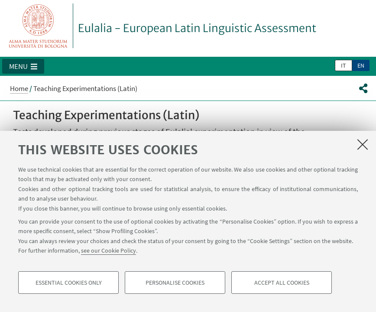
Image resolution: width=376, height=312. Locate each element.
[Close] (363, 144)
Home (19, 88)
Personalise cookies (175, 282)
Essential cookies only (69, 282)
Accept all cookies (281, 282)
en (360, 65)
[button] (23, 66)
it (343, 65)
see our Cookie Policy (108, 250)
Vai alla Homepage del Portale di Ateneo (38, 25)
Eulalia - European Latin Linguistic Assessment (197, 28)
